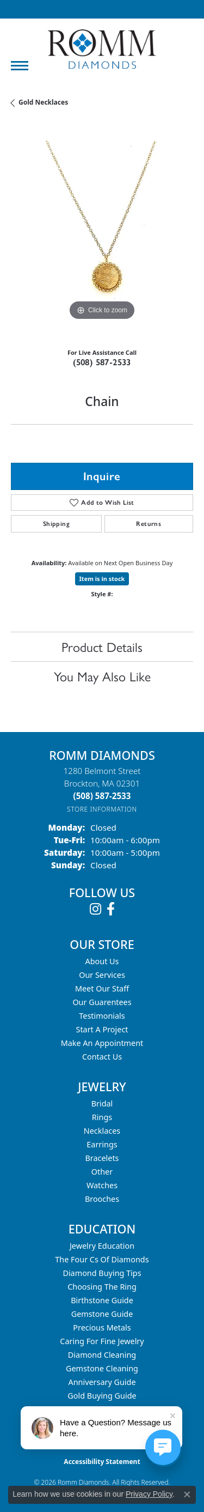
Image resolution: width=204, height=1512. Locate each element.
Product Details (102, 646)
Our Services (102, 975)
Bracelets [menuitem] (102, 1158)
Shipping (56, 524)
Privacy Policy (149, 1494)
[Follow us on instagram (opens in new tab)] (95, 909)
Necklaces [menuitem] (102, 1131)
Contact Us (102, 1056)
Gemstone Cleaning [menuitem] (102, 1368)
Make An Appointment (102, 1043)
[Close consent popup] (187, 1494)
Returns (148, 524)
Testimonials (102, 1016)
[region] (102, 232)
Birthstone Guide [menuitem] (102, 1300)
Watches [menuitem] (102, 1185)
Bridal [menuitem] (102, 1103)
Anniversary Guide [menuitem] (101, 1382)
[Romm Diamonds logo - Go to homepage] (102, 49)
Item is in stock (102, 578)
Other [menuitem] (102, 1171)
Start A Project (102, 1029)
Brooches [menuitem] (102, 1199)
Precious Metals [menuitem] (102, 1327)
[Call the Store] (102, 795)
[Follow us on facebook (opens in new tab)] (111, 909)
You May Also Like (102, 676)
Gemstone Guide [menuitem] (102, 1314)
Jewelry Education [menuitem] (102, 1246)
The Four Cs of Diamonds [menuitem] (102, 1259)
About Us (102, 961)
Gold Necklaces (43, 102)
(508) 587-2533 (102, 362)
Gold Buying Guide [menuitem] (101, 1395)
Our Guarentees (101, 1002)
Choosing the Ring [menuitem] (102, 1286)
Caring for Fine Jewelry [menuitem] (102, 1341)
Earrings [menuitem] (101, 1144)
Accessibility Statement (102, 1461)
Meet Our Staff (102, 988)
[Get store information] (102, 809)
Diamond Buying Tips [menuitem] (102, 1273)
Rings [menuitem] (102, 1117)
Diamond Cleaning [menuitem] (102, 1355)
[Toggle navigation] (19, 65)
